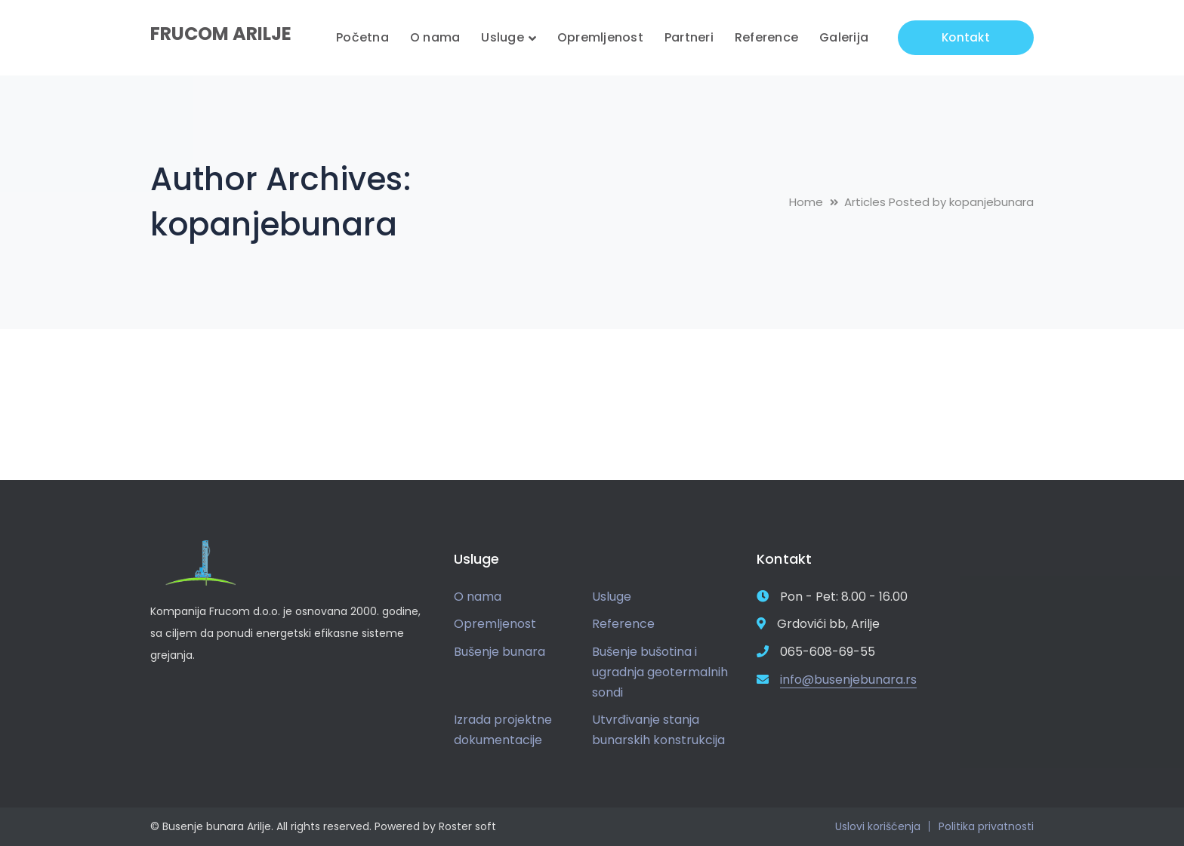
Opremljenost (495, 623)
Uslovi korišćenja (877, 826)
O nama (477, 596)
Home (806, 202)
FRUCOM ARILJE (220, 33)
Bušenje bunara (499, 651)
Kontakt (966, 37)
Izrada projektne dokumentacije (503, 730)
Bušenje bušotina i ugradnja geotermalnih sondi (660, 671)
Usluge (611, 596)
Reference (623, 623)
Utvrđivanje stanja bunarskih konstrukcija (658, 730)
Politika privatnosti (986, 826)
